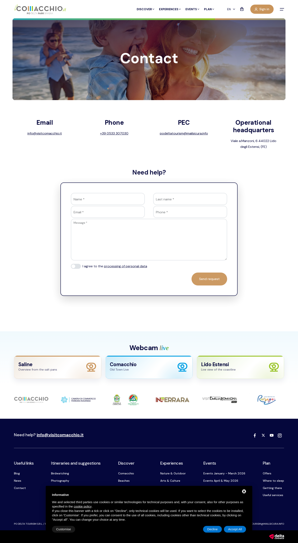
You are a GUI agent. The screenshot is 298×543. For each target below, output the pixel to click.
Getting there (272, 488)
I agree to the (115, 266)
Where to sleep (273, 481)
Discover (146, 9)
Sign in (262, 9)
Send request (209, 279)
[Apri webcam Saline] (57, 367)
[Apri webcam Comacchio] (149, 367)
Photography (60, 481)
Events (192, 9)
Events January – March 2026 (224, 473)
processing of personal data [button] (125, 266)
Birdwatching (60, 473)
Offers (267, 473)
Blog (17, 473)
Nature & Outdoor (173, 473)
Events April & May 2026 (220, 481)
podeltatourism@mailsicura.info (262, 523)
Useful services (273, 495)
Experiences (170, 9)
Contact (20, 488)
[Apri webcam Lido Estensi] (240, 367)
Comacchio (126, 473)
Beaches (124, 481)
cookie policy (83, 506)
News (17, 481)
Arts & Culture (170, 481)
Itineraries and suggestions (76, 463)
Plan (209, 9)
